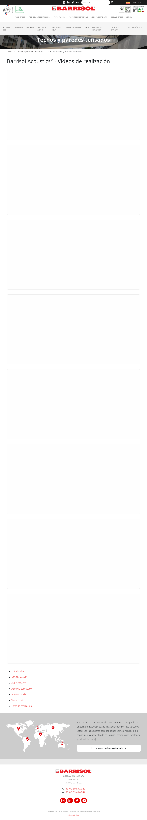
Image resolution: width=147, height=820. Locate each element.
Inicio (9, 51)
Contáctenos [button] (137, 27)
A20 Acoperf (18, 683)
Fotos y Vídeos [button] (59, 17)
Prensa (87, 27)
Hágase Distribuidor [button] (73, 27)
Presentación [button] (20, 17)
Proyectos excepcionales (78, 17)
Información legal (73, 815)
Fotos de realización (21, 706)
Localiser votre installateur (108, 748)
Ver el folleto (17, 700)
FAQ (128, 27)
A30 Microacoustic (21, 688)
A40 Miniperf (18, 694)
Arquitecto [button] (29, 27)
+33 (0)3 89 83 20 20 (74, 788)
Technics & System (41, 28)
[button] (133, 2)
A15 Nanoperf (19, 677)
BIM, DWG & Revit (56, 28)
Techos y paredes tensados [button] (39, 17)
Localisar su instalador (96, 28)
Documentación (117, 17)
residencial (18, 27)
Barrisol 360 (6, 28)
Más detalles (17, 671)
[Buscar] (95, 2)
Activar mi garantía (115, 28)
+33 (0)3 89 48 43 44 (74, 792)
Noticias (129, 17)
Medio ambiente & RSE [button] (99, 17)
